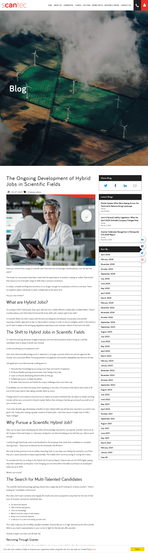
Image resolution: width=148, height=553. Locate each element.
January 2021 (106, 452)
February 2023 (107, 360)
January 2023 (107, 365)
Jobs (50, 5)
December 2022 (107, 370)
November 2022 (108, 375)
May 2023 (105, 346)
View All (104, 457)
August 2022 (106, 389)
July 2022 (105, 394)
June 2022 (105, 399)
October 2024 (107, 317)
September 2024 (108, 322)
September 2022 (108, 385)
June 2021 (105, 433)
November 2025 (108, 264)
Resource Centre (112, 5)
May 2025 (105, 288)
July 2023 (105, 336)
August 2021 (106, 423)
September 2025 (108, 273)
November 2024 (107, 312)
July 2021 (105, 428)
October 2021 (107, 413)
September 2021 (108, 418)
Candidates (68, 5)
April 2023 (105, 351)
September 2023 (108, 327)
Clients (78, 5)
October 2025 (107, 269)
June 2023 (105, 341)
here (94, 549)
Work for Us (97, 5)
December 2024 (107, 307)
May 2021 (105, 438)
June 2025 (105, 283)
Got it (137, 549)
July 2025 (105, 278)
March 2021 (106, 442)
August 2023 (106, 331)
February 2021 (107, 447)
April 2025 (105, 293)
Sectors (87, 5)
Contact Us (126, 5)
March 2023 (106, 356)
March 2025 (106, 298)
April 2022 (105, 409)
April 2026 (105, 254)
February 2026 (107, 259)
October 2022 (107, 380)
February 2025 (107, 302)
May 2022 (105, 404)
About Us (58, 5)
